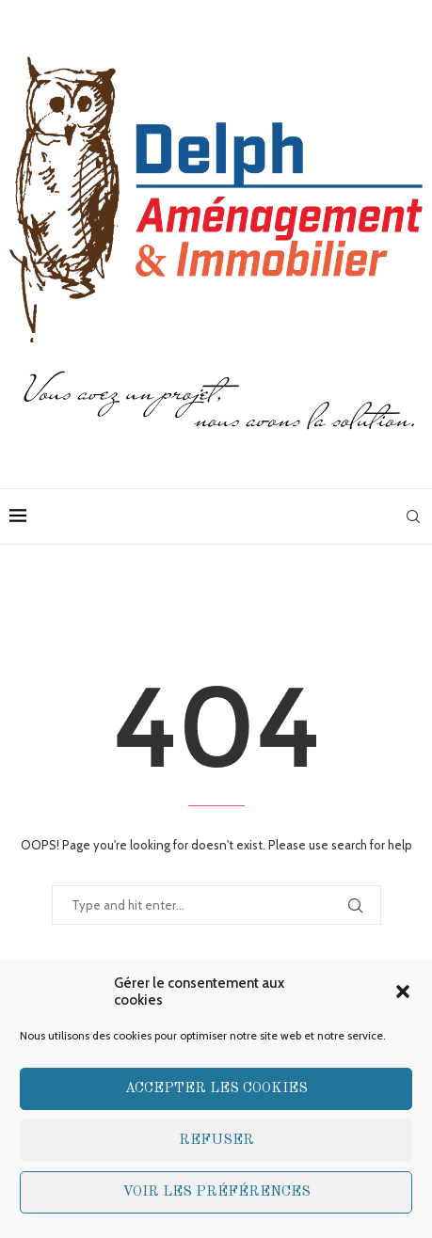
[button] (402, 991)
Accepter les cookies (216, 1089)
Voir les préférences (216, 1192)
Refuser (216, 1141)
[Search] (413, 516)
